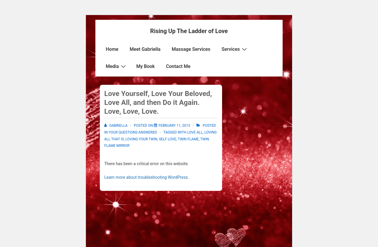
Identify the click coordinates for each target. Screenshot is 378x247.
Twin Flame (188, 139)
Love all (195, 132)
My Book (145, 66)
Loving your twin (141, 139)
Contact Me (178, 66)
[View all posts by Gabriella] (116, 126)
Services (234, 49)
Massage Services (191, 49)
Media (116, 66)
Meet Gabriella (145, 49)
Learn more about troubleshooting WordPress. (146, 177)
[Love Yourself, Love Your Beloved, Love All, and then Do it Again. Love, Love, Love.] (174, 126)
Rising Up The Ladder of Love (189, 31)
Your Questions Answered (133, 132)
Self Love (167, 139)
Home (112, 49)
